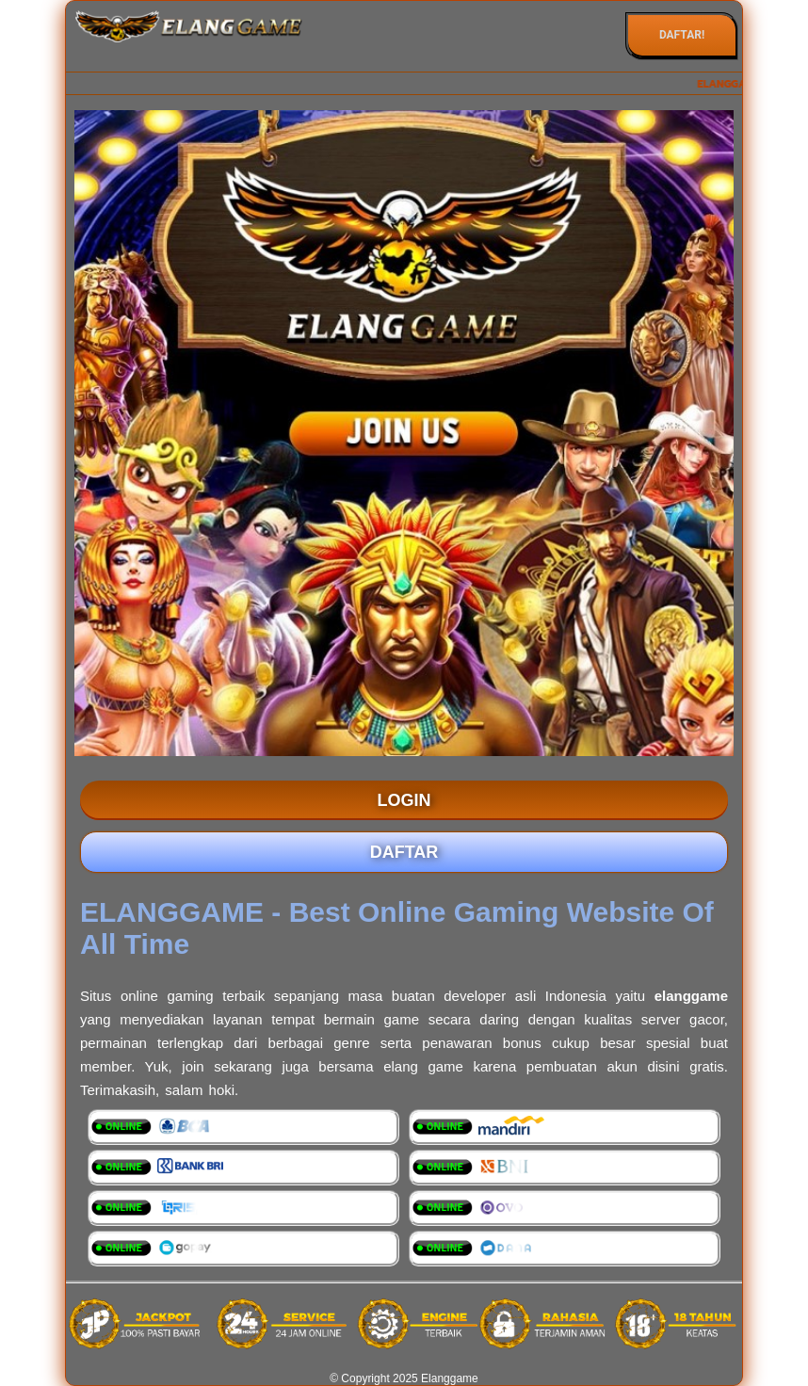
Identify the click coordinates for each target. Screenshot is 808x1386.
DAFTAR (404, 852)
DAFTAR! (681, 34)
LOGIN (404, 800)
